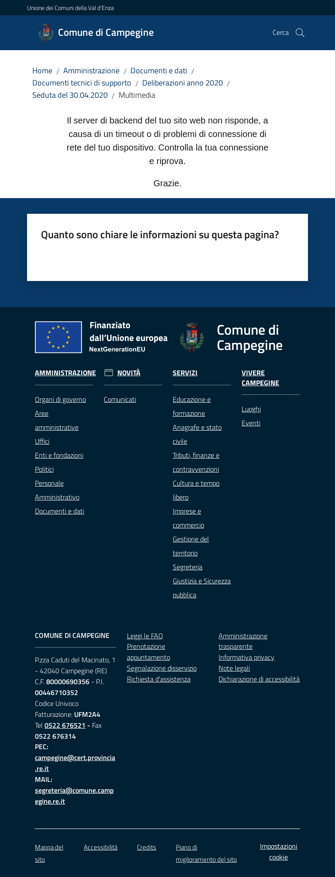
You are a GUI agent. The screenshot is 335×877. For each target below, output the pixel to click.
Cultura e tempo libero (196, 490)
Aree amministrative (57, 420)
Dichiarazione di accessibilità (259, 679)
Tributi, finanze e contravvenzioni (196, 462)
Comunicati (120, 399)
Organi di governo (60, 399)
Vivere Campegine (260, 378)
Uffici (42, 441)
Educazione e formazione (192, 406)
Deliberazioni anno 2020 (182, 83)
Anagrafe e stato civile (197, 434)
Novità (128, 373)
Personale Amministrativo (57, 490)
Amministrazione (91, 70)
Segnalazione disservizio (162, 668)
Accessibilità (100, 847)
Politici (44, 469)
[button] (300, 33)
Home (42, 70)
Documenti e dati (158, 70)
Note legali (234, 668)
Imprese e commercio (188, 518)
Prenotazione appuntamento (148, 651)
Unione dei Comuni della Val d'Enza (70, 7)
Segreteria (187, 567)
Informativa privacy (246, 657)
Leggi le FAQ (145, 635)
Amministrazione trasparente (243, 641)
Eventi (251, 423)
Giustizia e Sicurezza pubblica (202, 588)
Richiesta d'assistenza (159, 679)
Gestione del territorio (191, 546)
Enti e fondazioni (59, 455)
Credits (146, 847)
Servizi (185, 373)
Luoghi (251, 409)
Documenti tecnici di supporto (81, 83)
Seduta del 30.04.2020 (70, 95)
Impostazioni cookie (278, 851)
